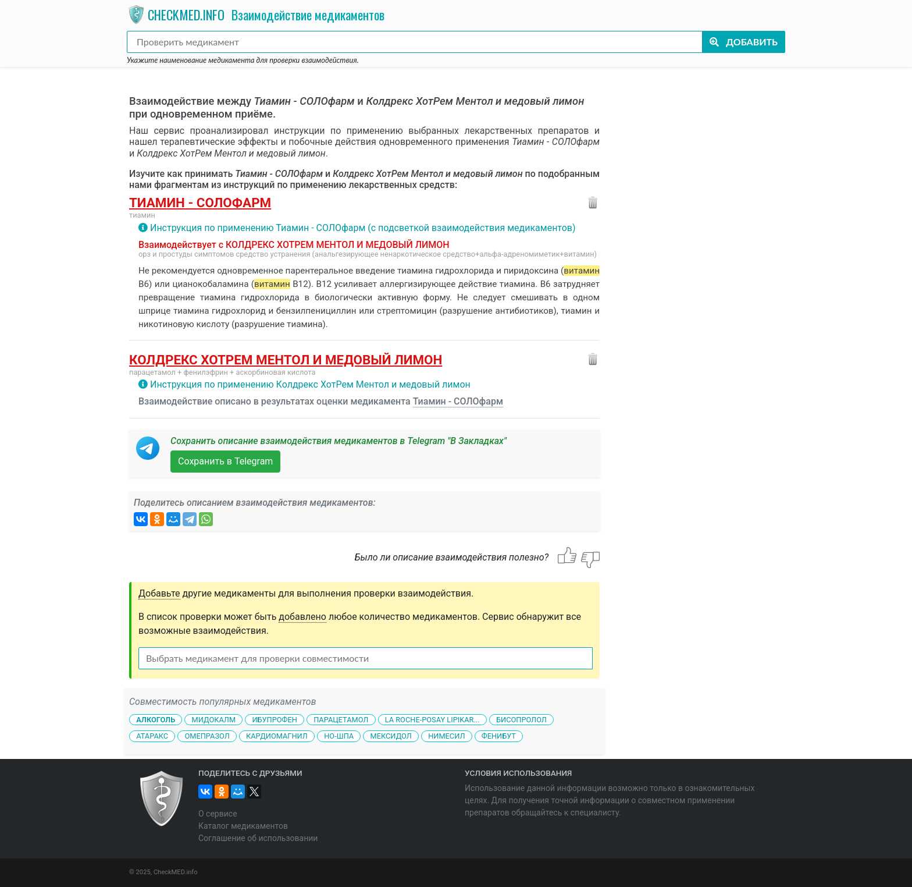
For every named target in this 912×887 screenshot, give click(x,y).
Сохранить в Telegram (225, 461)
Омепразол (206, 736)
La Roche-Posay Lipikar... (432, 719)
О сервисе (217, 813)
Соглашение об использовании (258, 838)
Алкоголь (155, 719)
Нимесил (446, 736)
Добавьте (159, 593)
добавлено (302, 616)
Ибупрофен (274, 719)
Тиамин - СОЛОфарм (200, 202)
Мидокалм (213, 719)
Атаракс (152, 736)
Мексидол (391, 736)
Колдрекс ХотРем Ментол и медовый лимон (285, 359)
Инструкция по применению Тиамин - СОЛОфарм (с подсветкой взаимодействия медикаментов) (363, 227)
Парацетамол (341, 719)
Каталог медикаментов (243, 826)
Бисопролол (521, 719)
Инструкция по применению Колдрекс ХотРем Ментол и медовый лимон (310, 384)
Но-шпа (339, 736)
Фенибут (499, 736)
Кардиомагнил (277, 736)
